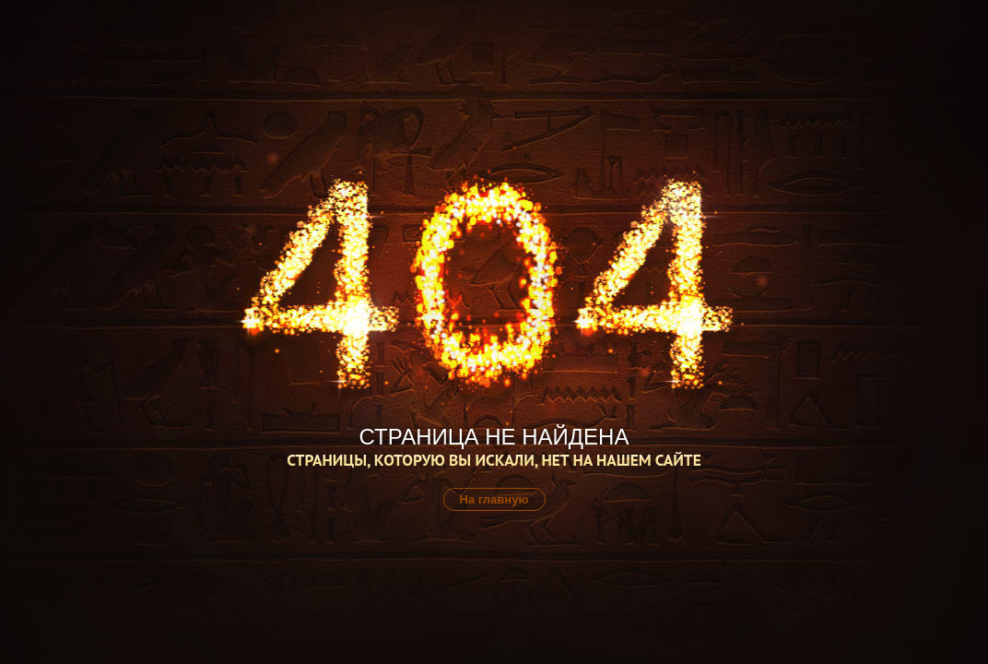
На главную (494, 499)
